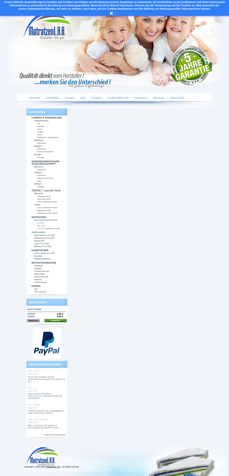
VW (38, 123)
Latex (39, 181)
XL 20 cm (40, 223)
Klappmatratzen (41, 120)
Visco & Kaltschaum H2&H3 (47, 208)
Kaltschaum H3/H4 (44, 196)
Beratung (158, 97)
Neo (36, 289)
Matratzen (38, 140)
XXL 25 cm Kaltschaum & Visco (48, 228)
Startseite (34, 97)
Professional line (41, 271)
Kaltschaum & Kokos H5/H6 (47, 213)
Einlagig (38, 268)
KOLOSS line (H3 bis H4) (45, 220)
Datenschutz (176, 97)
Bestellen (56, 320)
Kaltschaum (41, 143)
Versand (69, 97)
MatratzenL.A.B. (53, 467)
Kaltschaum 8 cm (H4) (44, 238)
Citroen (39, 129)
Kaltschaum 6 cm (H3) (44, 235)
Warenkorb (37, 302)
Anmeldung (52, 97)
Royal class (39, 274)
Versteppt (40, 157)
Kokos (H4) (39, 241)
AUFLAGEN (38, 232)
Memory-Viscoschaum (45, 152)
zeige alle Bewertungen (55, 435)
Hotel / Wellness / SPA (44, 253)
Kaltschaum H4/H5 (44, 199)
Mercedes (41, 126)
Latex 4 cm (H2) (41, 243)
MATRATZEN (39, 217)
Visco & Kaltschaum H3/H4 (47, 202)
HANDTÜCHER (40, 250)
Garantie (96, 97)
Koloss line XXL (41, 277)
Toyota (39, 135)
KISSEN (36, 286)
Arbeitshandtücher (42, 259)
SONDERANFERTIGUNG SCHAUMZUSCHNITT (46, 162)
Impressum (140, 97)
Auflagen (38, 146)
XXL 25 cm (41, 226)
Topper (37, 205)
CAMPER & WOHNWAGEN (47, 117)
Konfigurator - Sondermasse (47, 137)
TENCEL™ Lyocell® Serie (46, 190)
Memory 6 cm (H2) (42, 246)
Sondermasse (40, 282)
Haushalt (38, 256)
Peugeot (40, 132)
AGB (83, 97)
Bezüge (37, 154)
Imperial (38, 279)
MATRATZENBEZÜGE (44, 262)
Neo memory (40, 292)
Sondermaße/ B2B (118, 97)
